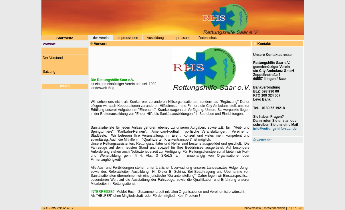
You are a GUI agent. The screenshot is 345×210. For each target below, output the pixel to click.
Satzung (49, 72)
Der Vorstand (53, 58)
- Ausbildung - (155, 38)
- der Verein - (101, 38)
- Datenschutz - (208, 38)
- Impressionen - (128, 38)
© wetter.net (262, 140)
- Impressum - (180, 38)
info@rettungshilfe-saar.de (275, 129)
